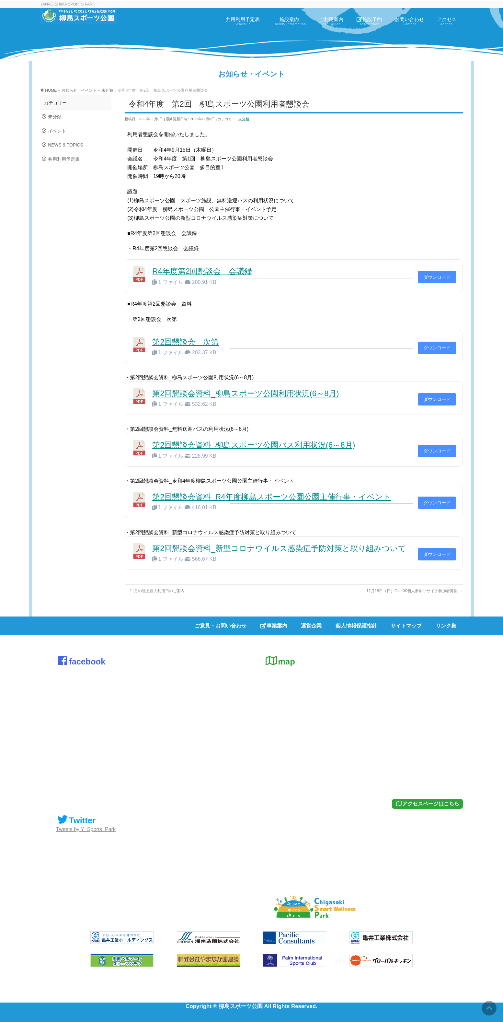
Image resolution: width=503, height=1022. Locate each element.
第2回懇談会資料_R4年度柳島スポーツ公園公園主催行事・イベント (271, 496)
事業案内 (273, 625)
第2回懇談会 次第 (185, 341)
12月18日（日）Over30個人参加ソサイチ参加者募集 (414, 591)
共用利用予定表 (64, 159)
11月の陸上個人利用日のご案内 (155, 591)
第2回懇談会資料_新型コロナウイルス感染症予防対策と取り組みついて (279, 548)
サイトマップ (406, 625)
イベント (57, 131)
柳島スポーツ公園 (241, 1006)
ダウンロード (437, 277)
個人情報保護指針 (356, 625)
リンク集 (446, 625)
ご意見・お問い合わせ (220, 625)
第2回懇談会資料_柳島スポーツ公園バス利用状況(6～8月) (253, 445)
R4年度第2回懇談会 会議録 (202, 271)
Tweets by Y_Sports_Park (86, 829)
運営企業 (311, 625)
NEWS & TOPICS (65, 145)
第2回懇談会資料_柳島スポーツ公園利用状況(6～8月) (245, 393)
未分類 (243, 119)
